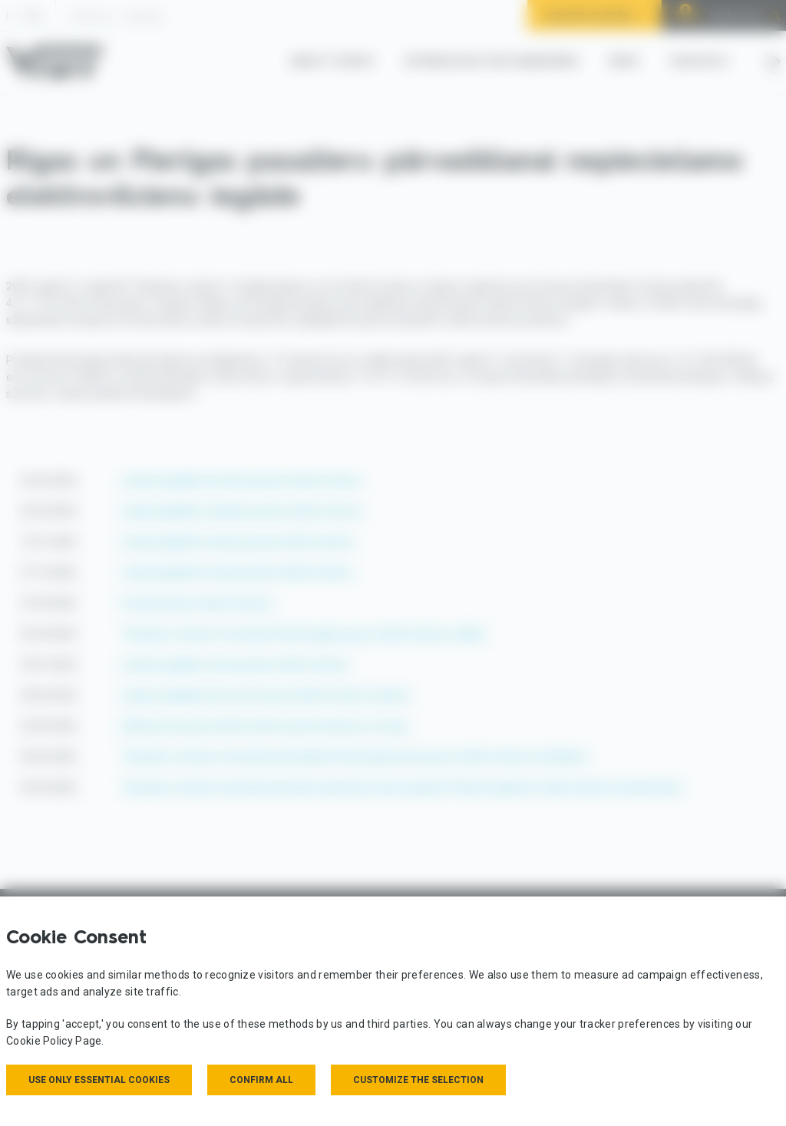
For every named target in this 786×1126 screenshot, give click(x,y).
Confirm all (261, 1080)
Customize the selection (418, 1080)
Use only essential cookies (99, 1080)
